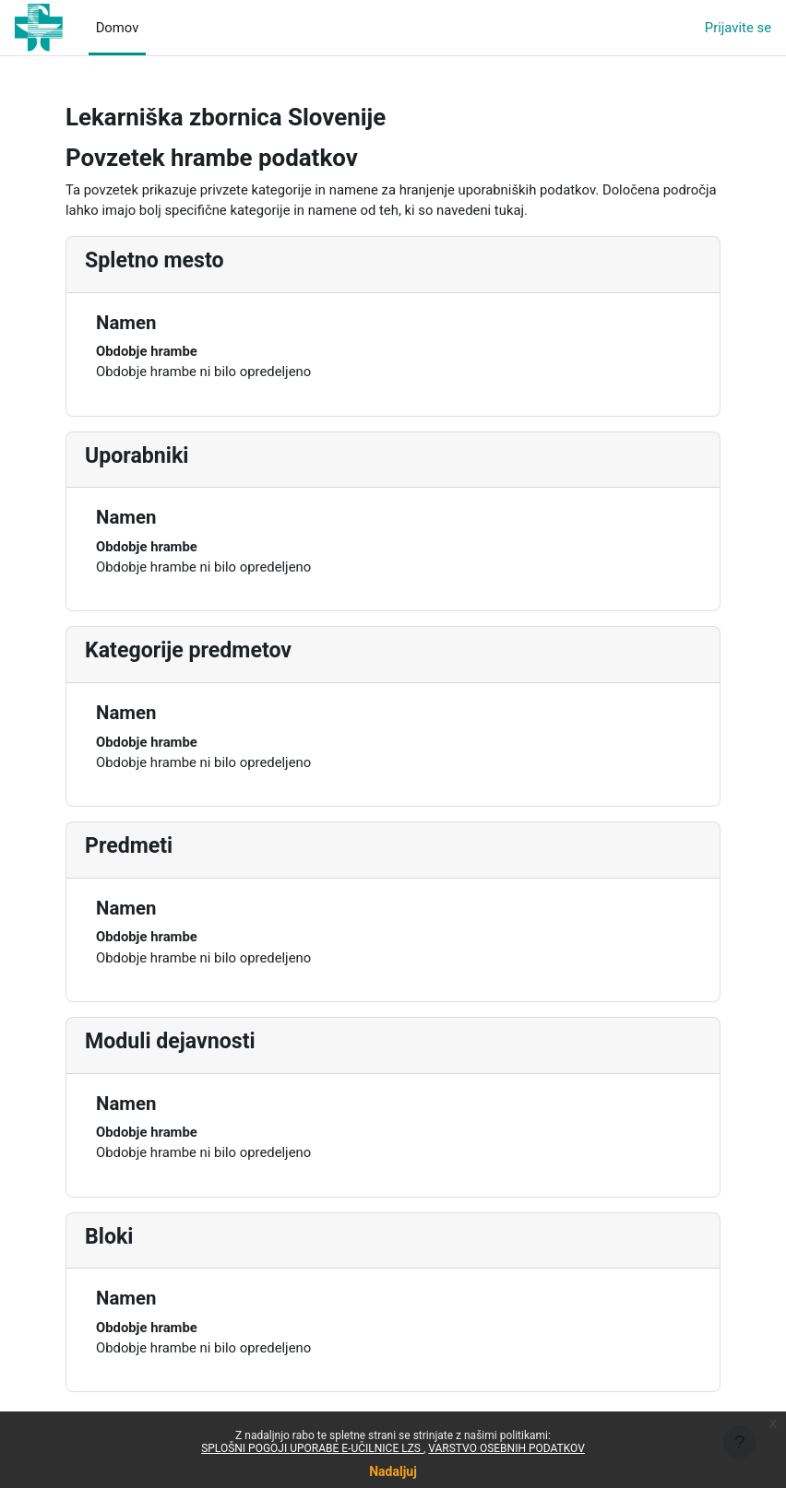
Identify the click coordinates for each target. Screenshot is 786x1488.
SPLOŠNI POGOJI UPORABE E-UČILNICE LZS (312, 1448)
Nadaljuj (393, 1471)
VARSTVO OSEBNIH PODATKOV (506, 1448)
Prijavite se (738, 27)
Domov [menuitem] (117, 27)
